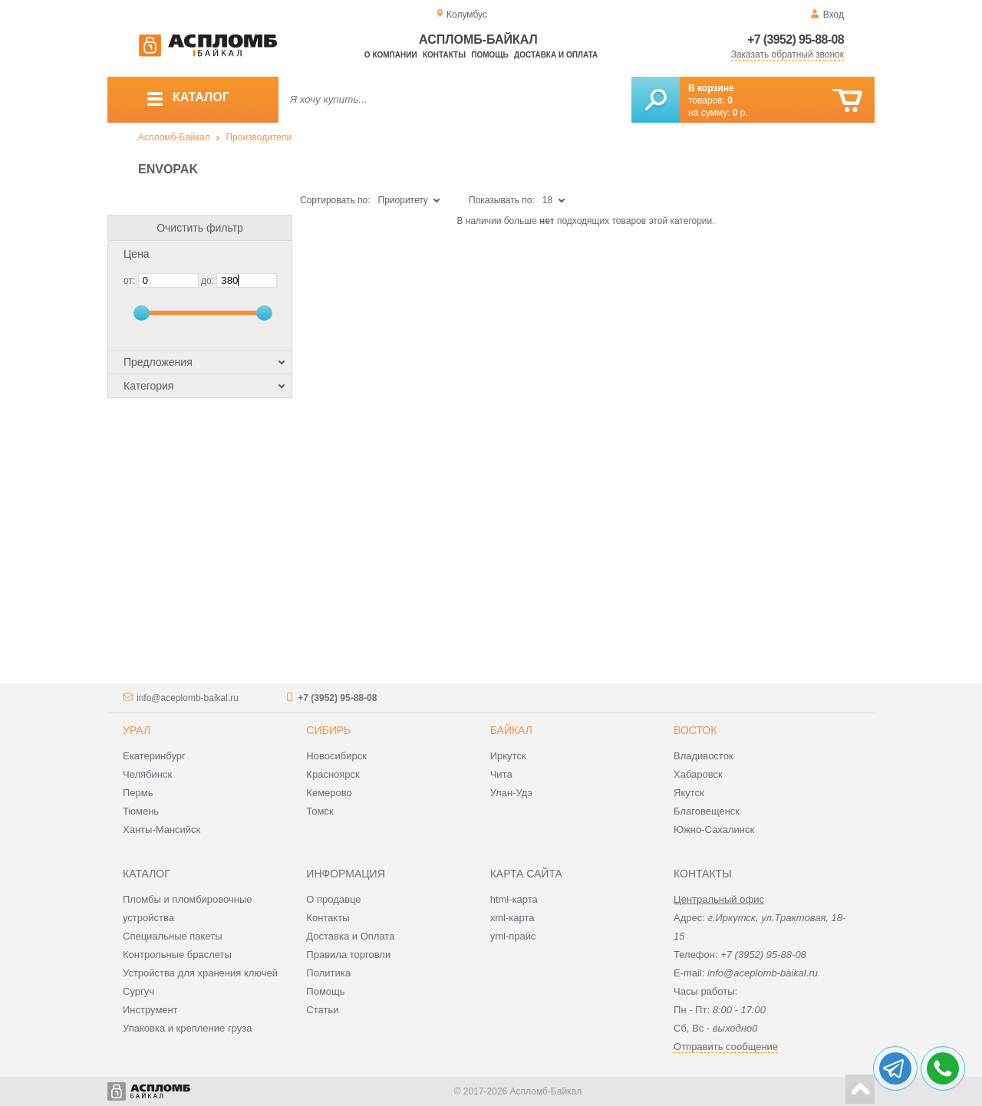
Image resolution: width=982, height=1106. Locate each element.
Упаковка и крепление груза (187, 1028)
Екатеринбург (154, 756)
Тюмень (141, 811)
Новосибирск (336, 756)
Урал (136, 730)
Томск (319, 811)
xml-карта (512, 917)
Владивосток (703, 756)
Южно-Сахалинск (714, 829)
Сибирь (328, 730)
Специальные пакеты (172, 936)
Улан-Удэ (511, 792)
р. (740, 112)
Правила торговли (348, 954)
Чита (501, 774)
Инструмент (150, 1009)
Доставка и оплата (556, 55)
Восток (695, 730)
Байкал (511, 730)
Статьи (322, 1009)
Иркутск (508, 756)
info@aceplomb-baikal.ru (188, 698)
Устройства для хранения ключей (200, 973)
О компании (390, 55)
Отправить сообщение (726, 1046)
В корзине (711, 88)
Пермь (138, 792)
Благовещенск (707, 811)
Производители (259, 137)
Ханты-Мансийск (161, 829)
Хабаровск (698, 774)
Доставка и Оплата (350, 936)
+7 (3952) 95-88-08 (795, 39)
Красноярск (332, 774)
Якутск (689, 792)
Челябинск (147, 774)
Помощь (489, 55)
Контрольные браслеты (177, 954)
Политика (328, 973)
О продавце (333, 899)
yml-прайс (513, 936)
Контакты (444, 55)
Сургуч (138, 991)
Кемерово (328, 792)
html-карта (514, 899)
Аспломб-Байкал (174, 137)
